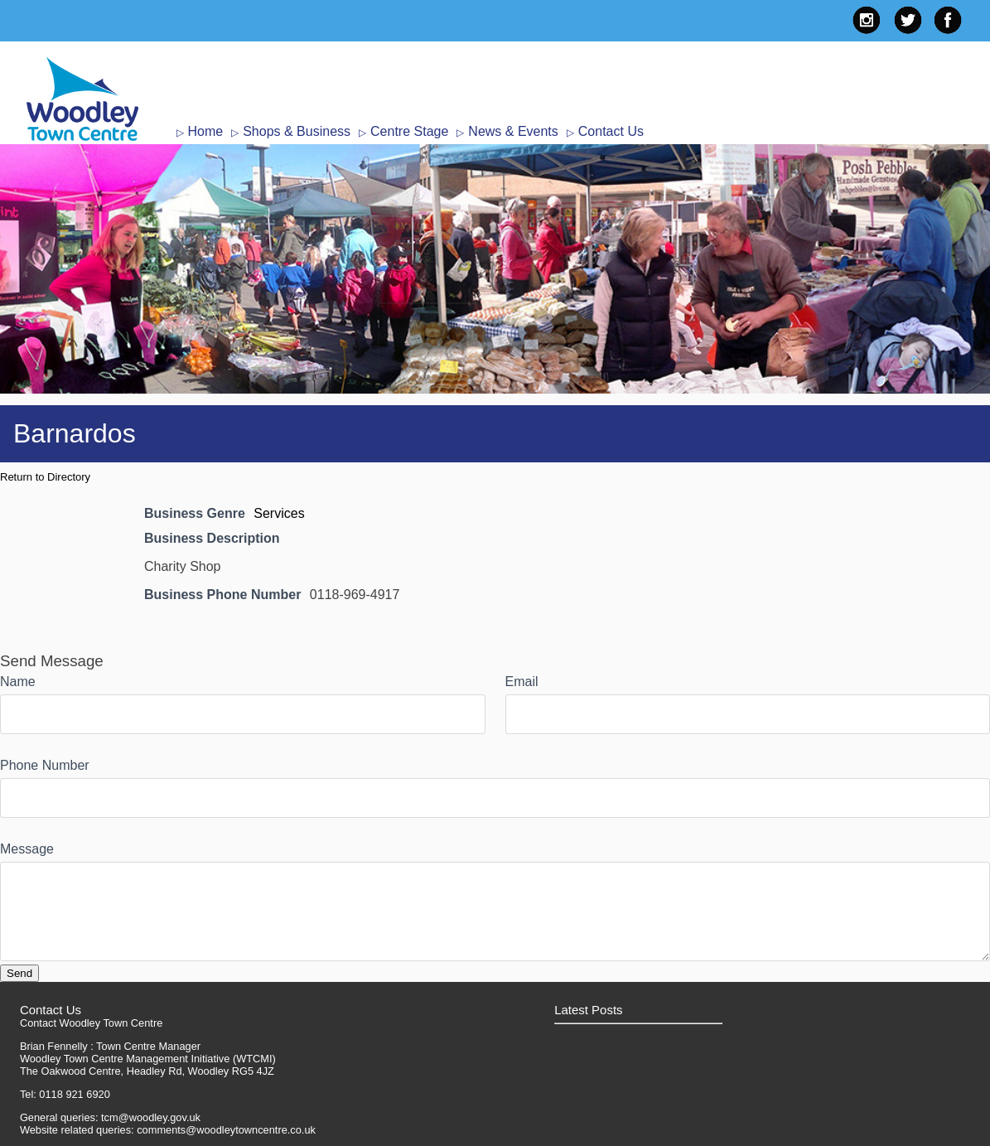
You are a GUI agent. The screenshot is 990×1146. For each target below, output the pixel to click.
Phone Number (44, 765)
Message (27, 849)
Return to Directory (45, 477)
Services (279, 513)
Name (18, 682)
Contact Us (611, 131)
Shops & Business (296, 131)
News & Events (513, 131)
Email (521, 682)
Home (206, 131)
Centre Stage (409, 131)
